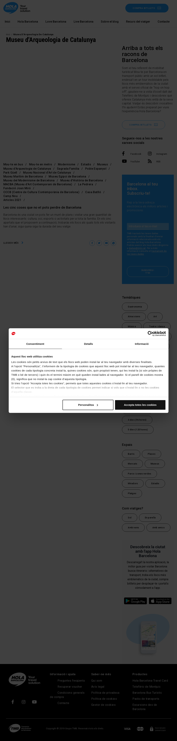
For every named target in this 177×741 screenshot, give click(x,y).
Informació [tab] (142, 343)
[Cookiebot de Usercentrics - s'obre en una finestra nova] (150, 333)
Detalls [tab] (88, 343)
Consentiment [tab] (35, 343)
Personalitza (88, 404)
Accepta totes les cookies (140, 404)
